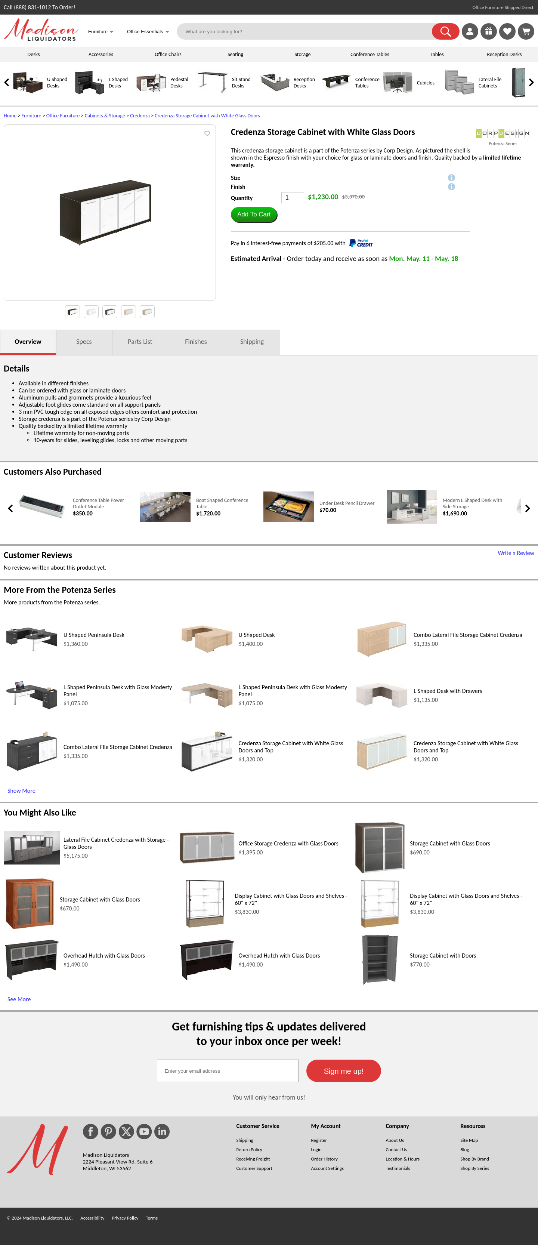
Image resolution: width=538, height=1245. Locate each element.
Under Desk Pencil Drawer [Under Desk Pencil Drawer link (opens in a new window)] (347, 503)
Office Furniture (63, 116)
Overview (28, 342)
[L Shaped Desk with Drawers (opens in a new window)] (382, 708)
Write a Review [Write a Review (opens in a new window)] (516, 553)
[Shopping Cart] (526, 31)
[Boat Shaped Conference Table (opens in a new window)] (165, 520)
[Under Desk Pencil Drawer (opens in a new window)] (288, 520)
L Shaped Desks (118, 82)
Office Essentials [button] (148, 32)
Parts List (140, 342)
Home (10, 116)
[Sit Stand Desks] (213, 96)
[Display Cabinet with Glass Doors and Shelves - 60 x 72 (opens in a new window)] (204, 927)
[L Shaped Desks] (90, 96)
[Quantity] (292, 197)
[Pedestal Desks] (151, 96)
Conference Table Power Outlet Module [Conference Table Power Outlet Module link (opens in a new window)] (98, 503)
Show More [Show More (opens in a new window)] (21, 790)
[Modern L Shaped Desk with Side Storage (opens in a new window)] (412, 522)
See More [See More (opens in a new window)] (19, 999)
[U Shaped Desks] (28, 96)
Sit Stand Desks (241, 82)
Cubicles (426, 83)
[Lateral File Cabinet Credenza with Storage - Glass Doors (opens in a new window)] (32, 862)
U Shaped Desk (257, 634)
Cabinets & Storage (105, 116)
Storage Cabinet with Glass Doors (450, 843)
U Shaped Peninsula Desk (94, 634)
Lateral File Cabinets (490, 82)
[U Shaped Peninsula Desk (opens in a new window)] (32, 651)
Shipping (252, 342)
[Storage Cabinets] (521, 96)
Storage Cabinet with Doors (443, 955)
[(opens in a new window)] (503, 134)
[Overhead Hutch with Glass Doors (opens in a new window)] (32, 979)
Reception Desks (504, 54)
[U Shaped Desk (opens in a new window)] (207, 653)
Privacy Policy (125, 1218)
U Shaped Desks (57, 82)
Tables (436, 54)
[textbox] (228, 1071)
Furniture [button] (101, 32)
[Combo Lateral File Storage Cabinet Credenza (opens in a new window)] (382, 658)
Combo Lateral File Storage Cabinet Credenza (468, 634)
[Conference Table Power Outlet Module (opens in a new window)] (42, 519)
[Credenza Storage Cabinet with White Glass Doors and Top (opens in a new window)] (207, 772)
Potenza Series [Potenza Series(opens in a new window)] (503, 143)
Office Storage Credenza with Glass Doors (288, 843)
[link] (526, 31)
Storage (302, 54)
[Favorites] (507, 37)
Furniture (31, 116)
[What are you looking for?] (309, 31)
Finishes (196, 342)
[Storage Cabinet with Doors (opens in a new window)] (380, 983)
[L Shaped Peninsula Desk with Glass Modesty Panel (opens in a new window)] (32, 710)
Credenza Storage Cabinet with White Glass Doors (207, 116)
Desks (34, 54)
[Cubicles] (398, 96)
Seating (235, 54)
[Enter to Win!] (488, 37)
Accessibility (92, 1218)
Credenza (140, 116)
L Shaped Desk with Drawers (448, 690)
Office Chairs (168, 54)
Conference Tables (369, 54)
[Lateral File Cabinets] (459, 96)
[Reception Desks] (275, 96)
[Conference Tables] (336, 96)
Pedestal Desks (179, 82)
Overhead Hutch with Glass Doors (104, 955)
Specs (84, 342)
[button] (446, 31)
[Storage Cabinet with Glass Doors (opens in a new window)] (380, 871)
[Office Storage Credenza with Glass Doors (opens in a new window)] (207, 862)
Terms (152, 1218)
